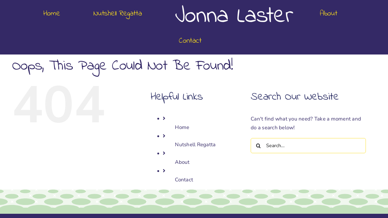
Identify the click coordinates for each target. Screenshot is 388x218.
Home (182, 100)
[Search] (258, 118)
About (182, 134)
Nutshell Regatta (195, 117)
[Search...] (308, 118)
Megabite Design (231, 205)
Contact (184, 152)
